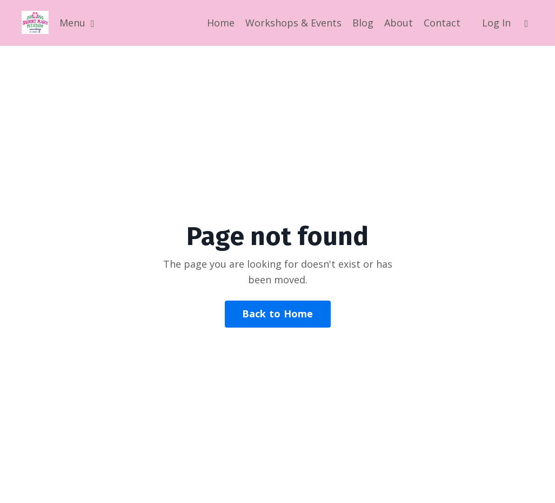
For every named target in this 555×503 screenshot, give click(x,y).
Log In (496, 22)
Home (221, 22)
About (398, 22)
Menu (77, 22)
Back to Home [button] (277, 313)
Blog (362, 22)
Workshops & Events (293, 22)
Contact (442, 22)
